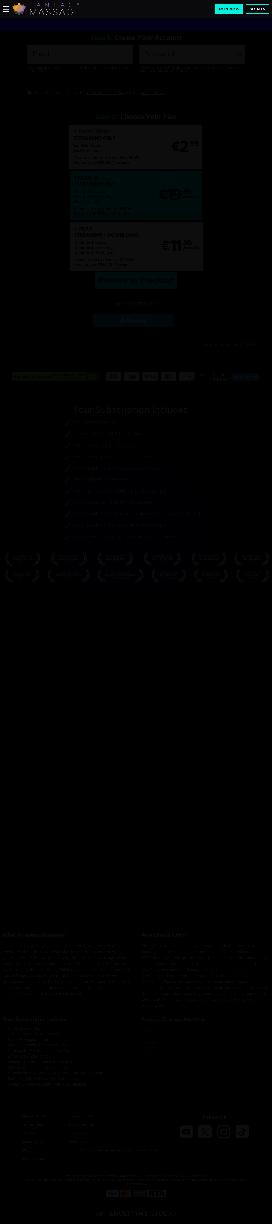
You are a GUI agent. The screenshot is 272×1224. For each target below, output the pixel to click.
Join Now (229, 9)
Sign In (258, 9)
